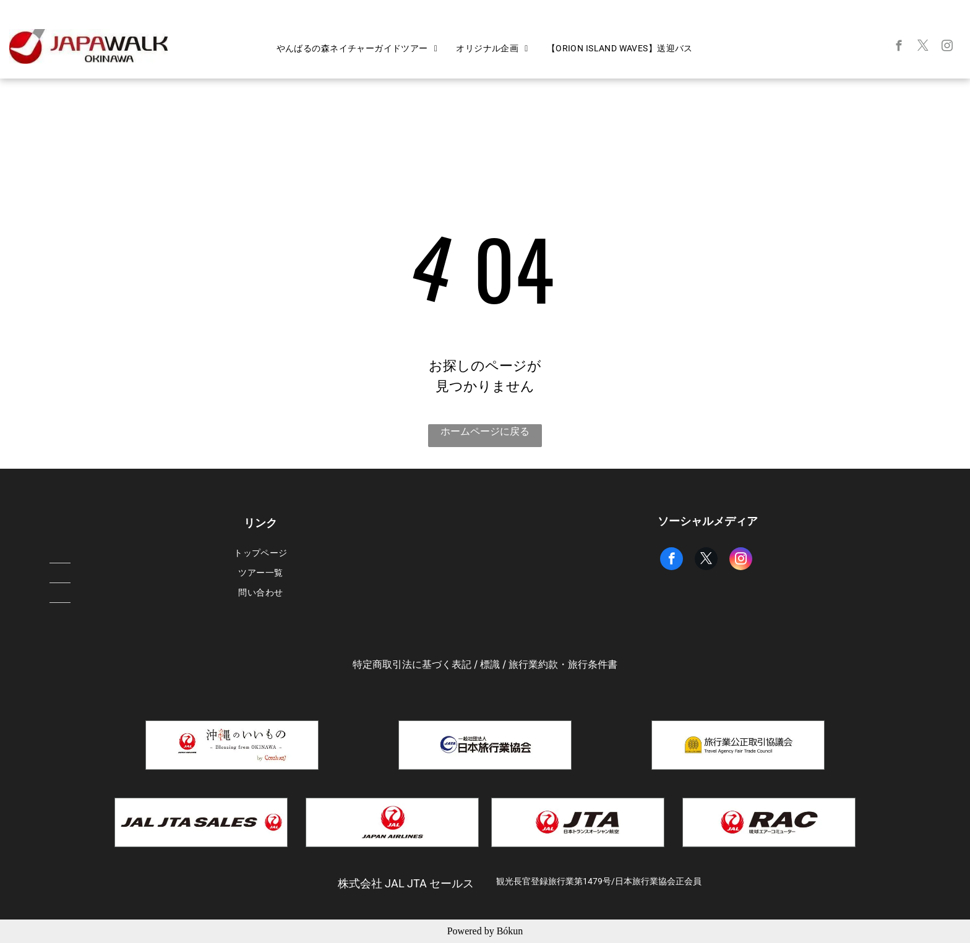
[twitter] (923, 48)
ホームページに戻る (485, 431)
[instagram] (947, 48)
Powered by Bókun (485, 931)
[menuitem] (357, 48)
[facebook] (899, 48)
